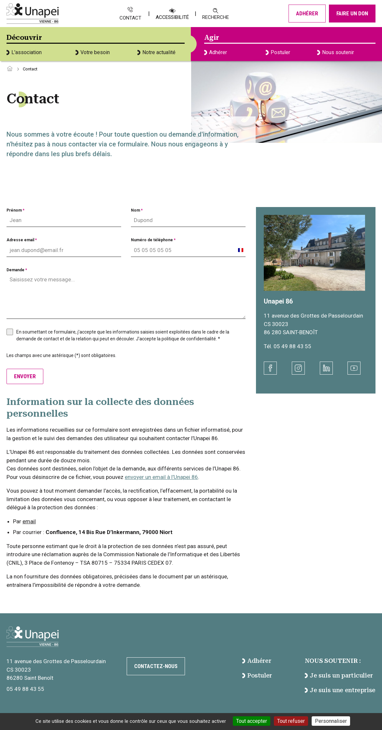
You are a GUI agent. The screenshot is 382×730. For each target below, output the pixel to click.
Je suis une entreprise (340, 690)
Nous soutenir (335, 52)
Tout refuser (291, 721)
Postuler (278, 52)
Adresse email (22, 240)
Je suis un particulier (339, 675)
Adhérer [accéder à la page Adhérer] (256, 660)
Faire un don (352, 13)
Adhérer (307, 13)
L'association (24, 52)
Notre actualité (156, 52)
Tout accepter (251, 721)
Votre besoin (93, 52)
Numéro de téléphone (153, 240)
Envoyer (25, 376)
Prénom (15, 210)
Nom (137, 210)
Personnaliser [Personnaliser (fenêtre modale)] (331, 721)
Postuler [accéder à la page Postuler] (257, 675)
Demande (17, 270)
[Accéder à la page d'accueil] (10, 69)
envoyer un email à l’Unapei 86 (161, 477)
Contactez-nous (155, 666)
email (29, 521)
